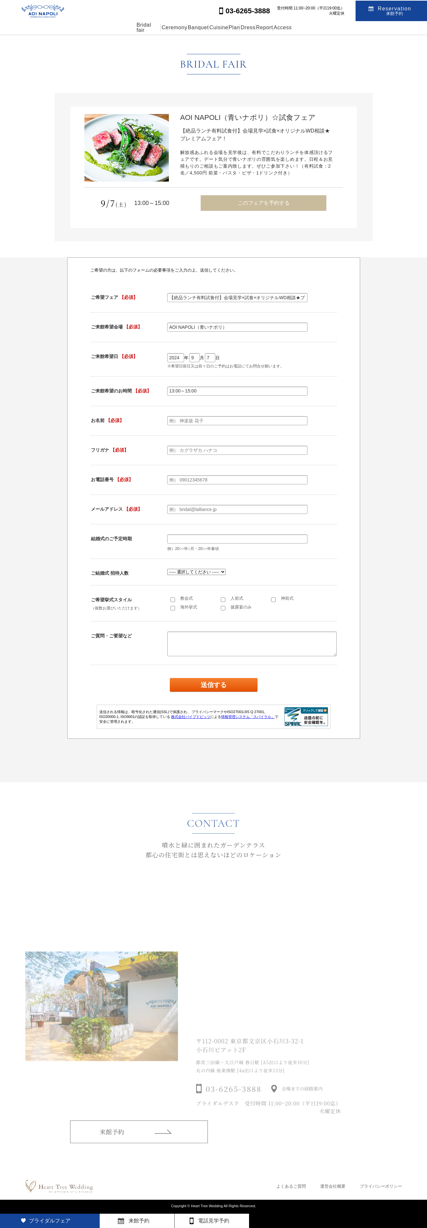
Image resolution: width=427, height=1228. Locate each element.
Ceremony (135, 27)
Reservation (394, 10)
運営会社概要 (332, 1186)
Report (301, 27)
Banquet (174, 27)
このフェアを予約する (264, 203)
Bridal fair (95, 27)
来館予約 (112, 1140)
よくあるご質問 (291, 1186)
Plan (240, 27)
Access (334, 27)
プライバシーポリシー (381, 1186)
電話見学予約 (213, 1220)
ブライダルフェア (49, 1220)
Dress (270, 27)
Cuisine (209, 27)
